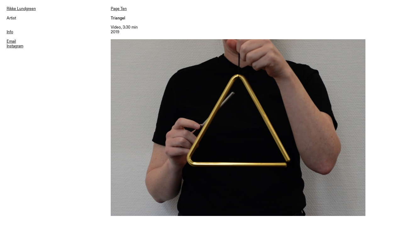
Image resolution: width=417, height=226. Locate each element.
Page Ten (119, 8)
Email (11, 41)
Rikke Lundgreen (21, 8)
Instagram (15, 46)
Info (10, 32)
